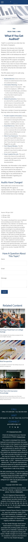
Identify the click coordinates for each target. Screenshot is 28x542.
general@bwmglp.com (14, 424)
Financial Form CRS (15, 432)
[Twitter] (12, 427)
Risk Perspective (6, 361)
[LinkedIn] (15, 427)
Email (2, 268)
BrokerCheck (21, 437)
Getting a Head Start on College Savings (11, 331)
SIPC (21, 492)
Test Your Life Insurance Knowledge (8, 392)
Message (4, 278)
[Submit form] (4, 292)
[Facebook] (10, 427)
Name (3, 259)
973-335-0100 (10, 412)
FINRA (17, 492)
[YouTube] (18, 427)
